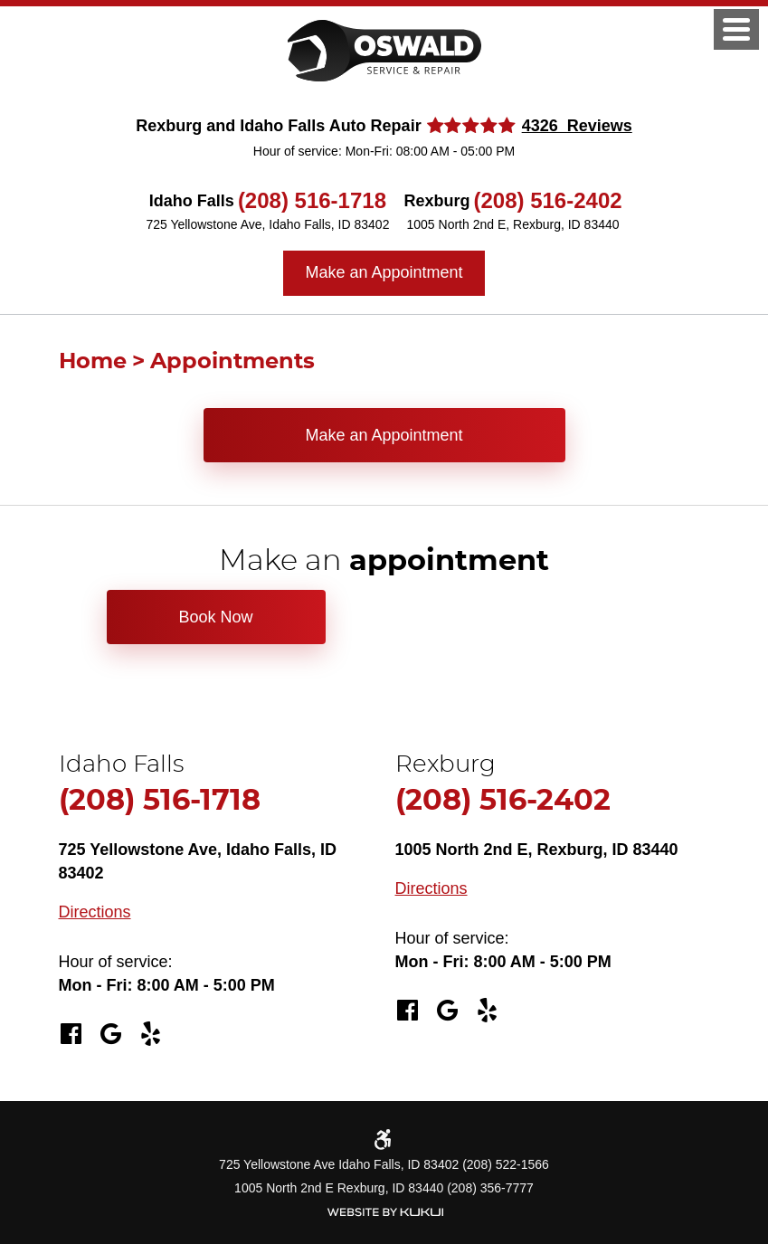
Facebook (71, 1034)
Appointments (232, 362)
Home (93, 362)
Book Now (215, 617)
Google (111, 1034)
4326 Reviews (577, 126)
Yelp (151, 1034)
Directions (95, 912)
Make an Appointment (383, 272)
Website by (384, 1212)
